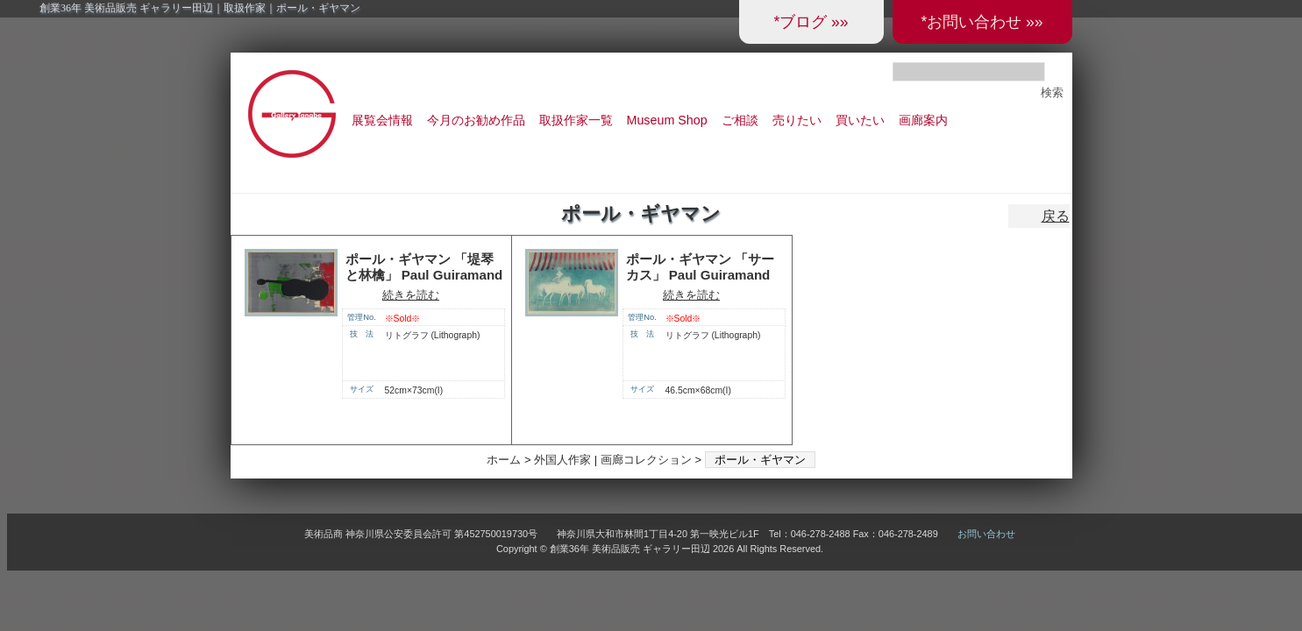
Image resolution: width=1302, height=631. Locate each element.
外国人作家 (562, 459)
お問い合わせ (986, 533)
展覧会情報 (382, 120)
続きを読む (410, 294)
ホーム (504, 459)
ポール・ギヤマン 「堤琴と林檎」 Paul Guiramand (424, 267)
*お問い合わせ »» (981, 22)
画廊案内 (923, 120)
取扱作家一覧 (576, 120)
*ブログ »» (810, 22)
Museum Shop (667, 120)
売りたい (797, 120)
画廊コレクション (646, 459)
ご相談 (740, 120)
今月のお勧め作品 (476, 120)
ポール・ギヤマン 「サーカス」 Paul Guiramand (700, 267)
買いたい (860, 120)
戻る (1056, 216)
